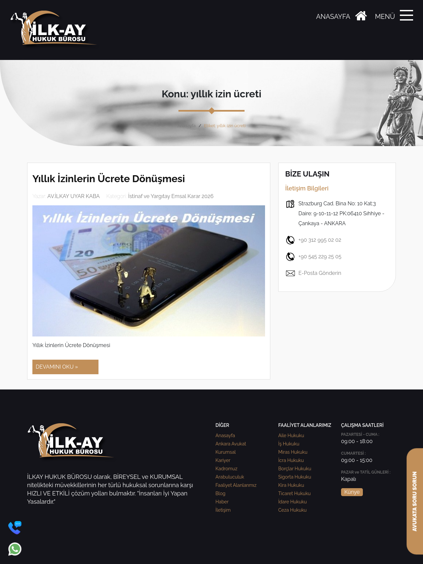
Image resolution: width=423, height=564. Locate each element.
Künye (352, 492)
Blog (220, 493)
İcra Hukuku (291, 460)
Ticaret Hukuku (294, 493)
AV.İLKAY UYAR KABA (73, 196)
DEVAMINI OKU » (57, 367)
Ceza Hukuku (292, 510)
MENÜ (385, 17)
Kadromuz (226, 468)
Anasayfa (186, 125)
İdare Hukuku (292, 501)
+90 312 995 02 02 (313, 240)
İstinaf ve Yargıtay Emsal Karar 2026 (170, 196)
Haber (222, 501)
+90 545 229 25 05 (313, 257)
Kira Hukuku (291, 485)
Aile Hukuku (291, 435)
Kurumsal (225, 452)
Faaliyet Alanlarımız (235, 485)
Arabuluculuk (229, 477)
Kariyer (222, 460)
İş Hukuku (288, 443)
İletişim (223, 510)
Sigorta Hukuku (294, 477)
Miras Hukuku (292, 452)
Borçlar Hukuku (294, 468)
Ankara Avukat (230, 443)
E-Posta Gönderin (313, 273)
